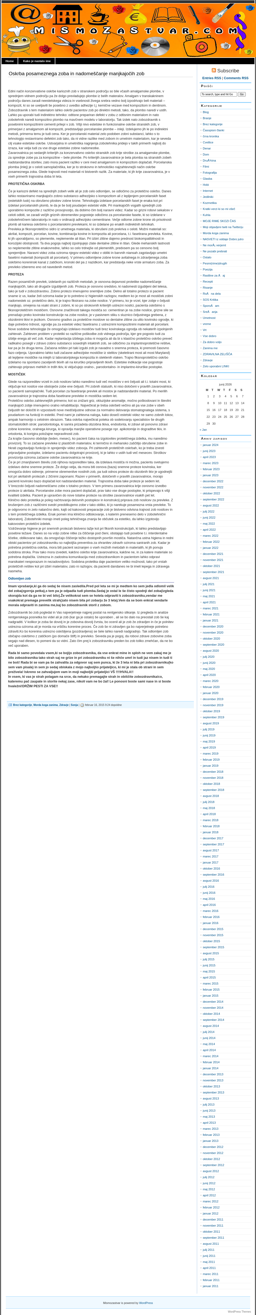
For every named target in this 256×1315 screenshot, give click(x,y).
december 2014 (213, 1001)
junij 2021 (209, 590)
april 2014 (209, 1050)
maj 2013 (209, 1116)
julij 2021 (208, 584)
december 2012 (213, 1146)
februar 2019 (211, 759)
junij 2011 (209, 1255)
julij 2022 (208, 511)
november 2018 (213, 777)
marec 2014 (210, 1056)
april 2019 (209, 747)
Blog (206, 112)
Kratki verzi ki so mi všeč (219, 208)
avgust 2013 (211, 1098)
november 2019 (213, 705)
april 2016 (209, 904)
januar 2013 (210, 1140)
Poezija (208, 269)
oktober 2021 (211, 566)
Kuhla (206, 215)
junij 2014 (209, 1038)
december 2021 (213, 553)
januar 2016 (210, 923)
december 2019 (213, 699)
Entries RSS (211, 78)
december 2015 (213, 929)
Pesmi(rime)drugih (215, 263)
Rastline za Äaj (214, 275)
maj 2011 (209, 1261)
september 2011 (213, 1237)
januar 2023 (210, 475)
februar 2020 (211, 687)
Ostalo (207, 257)
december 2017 (213, 838)
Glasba (207, 178)
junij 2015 (209, 965)
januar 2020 (210, 693)
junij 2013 (209, 1110)
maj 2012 (209, 1189)
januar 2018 (210, 832)
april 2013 (209, 1122)
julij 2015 (208, 959)
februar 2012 (211, 1207)
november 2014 (213, 1007)
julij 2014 (208, 1031)
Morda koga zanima (45, 705)
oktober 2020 (211, 638)
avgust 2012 (211, 1171)
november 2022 (213, 487)
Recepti (208, 281)
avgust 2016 (211, 880)
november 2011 (213, 1225)
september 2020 (213, 644)
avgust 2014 (211, 1025)
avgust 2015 (211, 953)
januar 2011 (210, 1286)
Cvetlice (208, 142)
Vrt (204, 330)
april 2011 (209, 1267)
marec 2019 (210, 753)
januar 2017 (210, 862)
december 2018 (213, 771)
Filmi (206, 166)
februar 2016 (211, 917)
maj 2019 (209, 741)
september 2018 (213, 789)
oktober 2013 (211, 1086)
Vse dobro (209, 336)
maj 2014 (209, 1044)
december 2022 (213, 481)
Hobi (206, 184)
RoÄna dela (212, 293)
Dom (206, 154)
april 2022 (209, 529)
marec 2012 (210, 1201)
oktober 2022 (211, 493)
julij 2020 (208, 656)
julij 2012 (208, 1177)
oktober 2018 (211, 783)
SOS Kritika (210, 299)
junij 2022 (209, 517)
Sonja (74, 705)
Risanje (208, 287)
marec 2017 (210, 856)
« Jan (203, 429)
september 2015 (213, 947)
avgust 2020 (211, 650)
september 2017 (213, 844)
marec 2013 (210, 1128)
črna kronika (211, 136)
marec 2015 (210, 983)
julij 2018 (208, 802)
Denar (207, 148)
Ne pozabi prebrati (215, 251)
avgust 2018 (211, 795)
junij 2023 (209, 451)
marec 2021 (210, 608)
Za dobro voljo (212, 342)
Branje (207, 118)
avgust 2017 (211, 850)
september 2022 (213, 499)
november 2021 (213, 559)
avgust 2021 (211, 578)
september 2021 (213, 572)
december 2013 (213, 1074)
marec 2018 (210, 820)
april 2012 (209, 1195)
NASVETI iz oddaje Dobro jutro (223, 239)
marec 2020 (210, 680)
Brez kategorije (22, 705)
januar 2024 (210, 444)
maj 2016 (209, 898)
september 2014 (213, 1019)
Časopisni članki (213, 130)
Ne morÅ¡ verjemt (214, 245)
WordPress (146, 1302)
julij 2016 (208, 886)
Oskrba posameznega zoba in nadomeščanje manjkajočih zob (76, 73)
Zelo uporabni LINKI (216, 366)
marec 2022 (210, 535)
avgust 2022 (211, 505)
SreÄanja (210, 311)
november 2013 (213, 1080)
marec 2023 (210, 463)
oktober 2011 (211, 1231)
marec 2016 (210, 910)
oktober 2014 (211, 1013)
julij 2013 (208, 1104)
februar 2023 (211, 469)
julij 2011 (208, 1249)
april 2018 (209, 814)
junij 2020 (209, 662)
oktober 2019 (211, 711)
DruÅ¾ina (209, 160)
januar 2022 (210, 547)
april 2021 (209, 602)
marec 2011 (210, 1274)
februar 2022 (211, 541)
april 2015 (209, 977)
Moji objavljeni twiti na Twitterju (223, 227)
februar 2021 (211, 614)
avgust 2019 (211, 723)
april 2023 (209, 457)
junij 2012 (209, 1183)
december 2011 (213, 1219)
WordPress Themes (239, 1311)
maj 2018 (209, 808)
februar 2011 (211, 1280)
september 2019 (213, 717)
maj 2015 (209, 971)
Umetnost (209, 317)
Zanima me (210, 348)
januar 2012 (210, 1213)
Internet (208, 190)
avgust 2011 (211, 1243)
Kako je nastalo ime (37, 61)
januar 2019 (210, 765)
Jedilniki (208, 196)
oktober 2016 (211, 868)
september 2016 (213, 874)
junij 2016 (209, 892)
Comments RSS (236, 78)
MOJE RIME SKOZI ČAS (219, 221)
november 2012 (213, 1153)
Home (10, 61)
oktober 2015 (211, 941)
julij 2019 (208, 729)
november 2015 (213, 935)
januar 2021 (210, 620)
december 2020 (213, 626)
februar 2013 (211, 1134)
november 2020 (213, 632)
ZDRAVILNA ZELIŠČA (217, 354)
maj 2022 (209, 523)
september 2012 (213, 1165)
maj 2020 (209, 668)
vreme (207, 323)
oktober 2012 (211, 1159)
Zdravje (64, 705)
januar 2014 (210, 1068)
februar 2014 (211, 1062)
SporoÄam (211, 305)
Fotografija (210, 172)
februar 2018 (211, 826)
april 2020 (209, 674)
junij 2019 (209, 735)
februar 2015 (211, 989)
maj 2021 (209, 596)
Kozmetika (209, 202)
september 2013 (213, 1092)
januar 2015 (210, 995)
